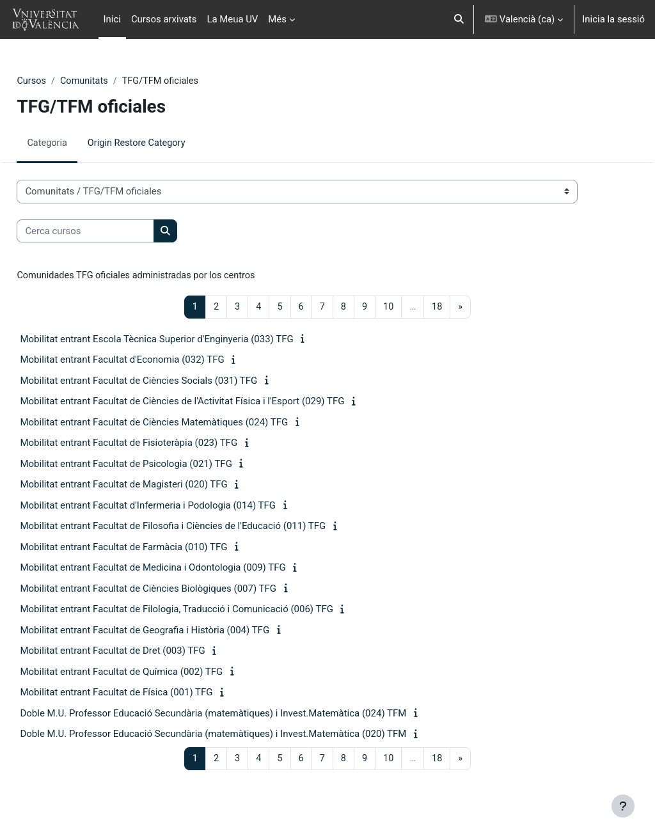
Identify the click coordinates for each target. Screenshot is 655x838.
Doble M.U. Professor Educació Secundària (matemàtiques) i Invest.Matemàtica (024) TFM (242, 714)
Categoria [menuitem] (76, 143)
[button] (459, 19)
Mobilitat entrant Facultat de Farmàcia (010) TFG (152, 548)
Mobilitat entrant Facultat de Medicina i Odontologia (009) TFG (181, 568)
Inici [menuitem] (112, 19)
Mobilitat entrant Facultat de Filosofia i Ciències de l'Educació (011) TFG (201, 527)
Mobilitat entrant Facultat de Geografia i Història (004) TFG (173, 631)
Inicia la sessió (613, 19)
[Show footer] (623, 806)
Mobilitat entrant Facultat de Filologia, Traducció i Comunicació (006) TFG (205, 610)
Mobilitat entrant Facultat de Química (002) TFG (150, 673)
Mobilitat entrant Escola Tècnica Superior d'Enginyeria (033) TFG (185, 340)
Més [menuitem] (277, 19)
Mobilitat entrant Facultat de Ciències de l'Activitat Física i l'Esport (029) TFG (211, 402)
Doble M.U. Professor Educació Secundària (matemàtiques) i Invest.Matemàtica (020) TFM (242, 735)
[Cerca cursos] (114, 230)
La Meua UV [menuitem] (232, 19)
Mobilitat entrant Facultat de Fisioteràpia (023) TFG (157, 444)
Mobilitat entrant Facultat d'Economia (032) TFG (151, 361)
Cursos (60, 81)
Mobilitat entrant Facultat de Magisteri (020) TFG (152, 485)
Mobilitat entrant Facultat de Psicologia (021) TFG (154, 465)
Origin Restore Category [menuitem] (167, 143)
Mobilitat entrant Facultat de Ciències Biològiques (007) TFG (177, 590)
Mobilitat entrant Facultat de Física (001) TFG (145, 693)
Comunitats (114, 81)
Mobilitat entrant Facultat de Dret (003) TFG (141, 652)
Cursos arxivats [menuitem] (164, 19)
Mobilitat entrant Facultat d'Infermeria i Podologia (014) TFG (176, 506)
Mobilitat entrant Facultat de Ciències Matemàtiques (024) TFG (183, 423)
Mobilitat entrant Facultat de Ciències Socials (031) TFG (167, 382)
